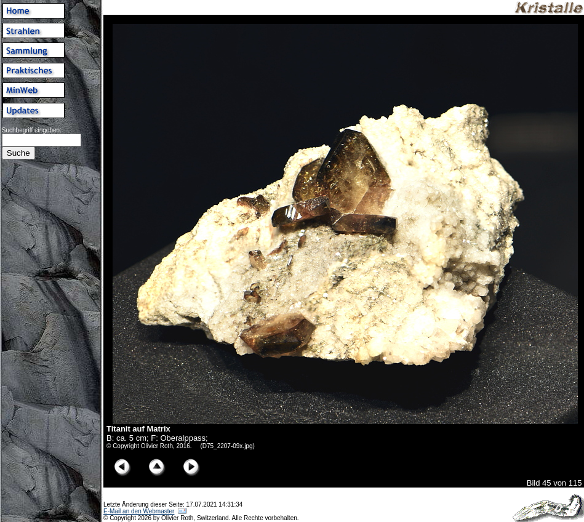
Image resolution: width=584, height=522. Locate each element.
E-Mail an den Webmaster (138, 511)
